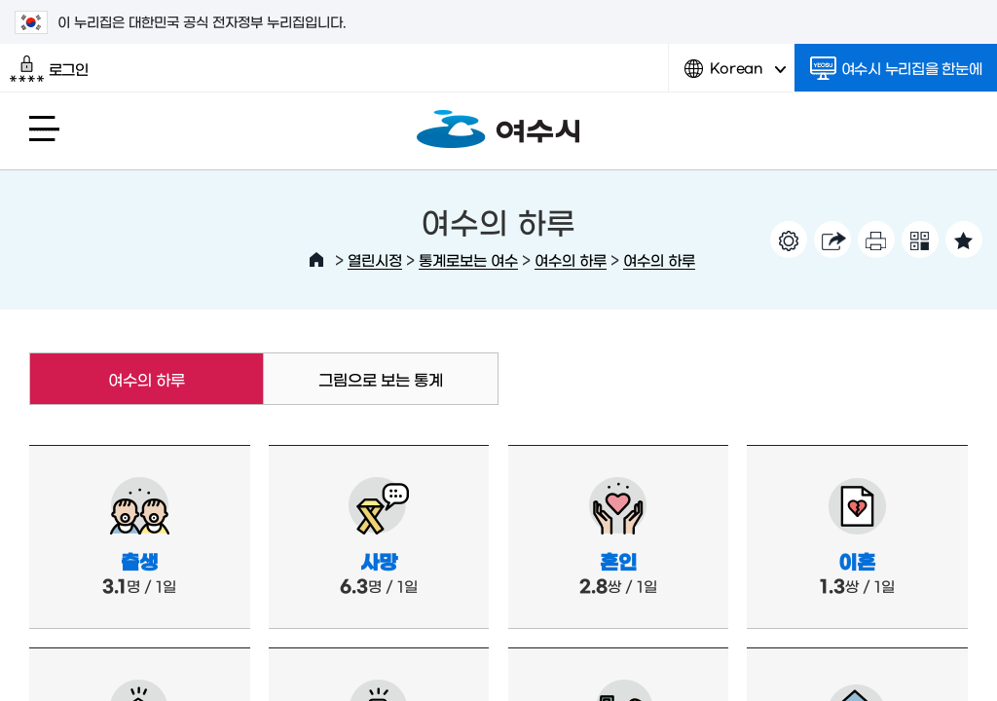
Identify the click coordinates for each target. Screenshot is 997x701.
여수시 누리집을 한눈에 (896, 68)
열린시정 (375, 259)
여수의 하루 (571, 259)
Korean (735, 75)
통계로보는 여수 (468, 259)
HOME (316, 260)
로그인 (49, 69)
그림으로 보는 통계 (380, 379)
